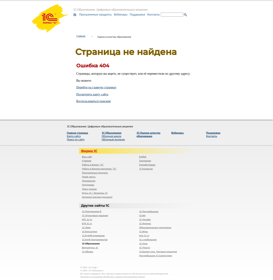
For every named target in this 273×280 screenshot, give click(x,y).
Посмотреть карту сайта (92, 94)
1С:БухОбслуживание (93, 235)
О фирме (86, 160)
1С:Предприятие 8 (91, 211)
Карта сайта (74, 136)
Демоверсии (88, 180)
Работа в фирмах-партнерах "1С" (99, 168)
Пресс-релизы (89, 189)
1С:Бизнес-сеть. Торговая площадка (158, 251)
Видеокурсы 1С (90, 247)
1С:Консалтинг (89, 231)
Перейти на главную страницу (96, 87)
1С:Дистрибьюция (148, 211)
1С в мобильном (148, 239)
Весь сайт (87, 156)
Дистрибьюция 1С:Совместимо (155, 255)
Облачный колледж (113, 139)
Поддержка (137, 14)
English (142, 156)
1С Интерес (145, 223)
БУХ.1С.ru (87, 223)
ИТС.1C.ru (87, 219)
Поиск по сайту (76, 139)
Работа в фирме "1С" (93, 164)
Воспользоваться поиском (93, 101)
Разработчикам (147, 164)
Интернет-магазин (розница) (97, 197)
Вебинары (121, 14)
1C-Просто (144, 247)
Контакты (153, 14)
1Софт (142, 215)
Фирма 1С (89, 151)
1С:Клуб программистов (95, 239)
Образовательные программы (155, 227)
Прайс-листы (89, 176)
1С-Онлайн (145, 219)
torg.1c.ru (144, 235)
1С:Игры (143, 231)
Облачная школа (111, 136)
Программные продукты (95, 14)
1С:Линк (86, 227)
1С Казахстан (146, 168)
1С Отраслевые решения (95, 215)
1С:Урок (143, 243)
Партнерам (145, 160)
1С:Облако (87, 251)
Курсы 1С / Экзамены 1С (95, 193)
